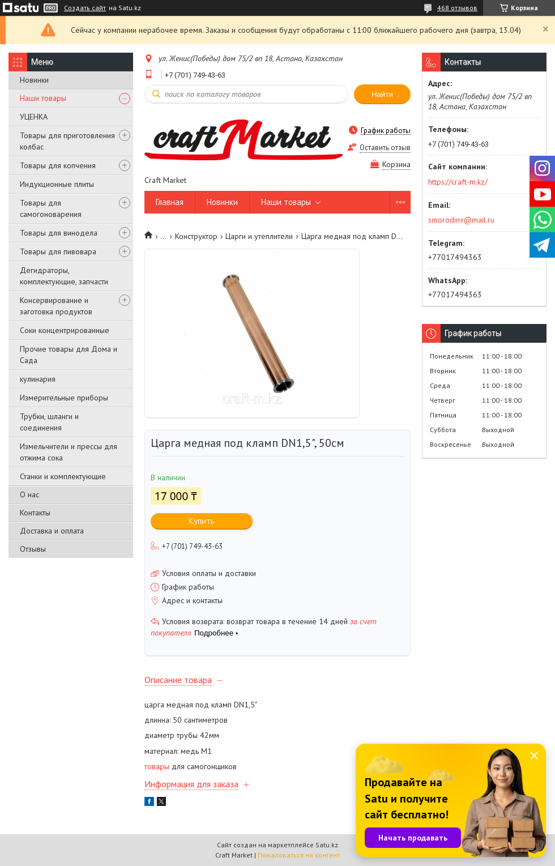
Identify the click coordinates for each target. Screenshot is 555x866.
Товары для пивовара (58, 251)
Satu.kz (326, 845)
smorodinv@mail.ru (461, 220)
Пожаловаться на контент (299, 855)
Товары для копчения (58, 165)
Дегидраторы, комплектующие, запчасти (64, 276)
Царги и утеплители (259, 236)
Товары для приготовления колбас (67, 141)
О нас (29, 494)
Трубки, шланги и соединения (49, 422)
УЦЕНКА (34, 117)
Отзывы (33, 549)
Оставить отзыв (385, 147)
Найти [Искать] (382, 94)
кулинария (38, 379)
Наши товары (43, 98)
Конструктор (196, 236)
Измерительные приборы (64, 398)
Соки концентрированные (64, 330)
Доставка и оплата (52, 531)
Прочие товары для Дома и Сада (68, 354)
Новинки (34, 80)
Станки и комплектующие (63, 476)
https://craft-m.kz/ (458, 182)
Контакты (35, 512)
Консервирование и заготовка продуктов (56, 306)
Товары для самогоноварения (51, 208)
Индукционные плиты (57, 184)
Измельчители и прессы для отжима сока (68, 452)
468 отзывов (457, 7)
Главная (169, 202)
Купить (202, 520)
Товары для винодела (58, 233)
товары (156, 766)
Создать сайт (85, 8)
